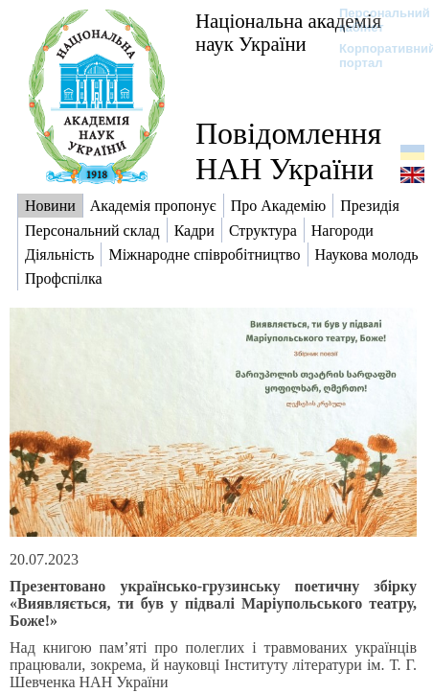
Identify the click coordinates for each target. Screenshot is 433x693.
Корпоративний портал (375, 55)
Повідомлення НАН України (288, 151)
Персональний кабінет (375, 20)
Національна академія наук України (288, 32)
